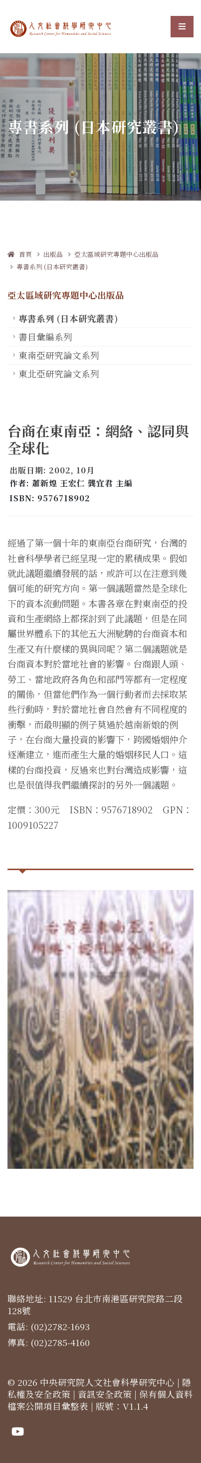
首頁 (19, 254)
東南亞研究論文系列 (58, 355)
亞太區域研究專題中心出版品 (116, 254)
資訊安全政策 (105, 1394)
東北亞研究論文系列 (58, 373)
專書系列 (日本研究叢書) (52, 266)
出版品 (53, 254)
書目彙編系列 (45, 337)
